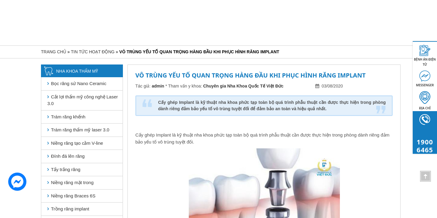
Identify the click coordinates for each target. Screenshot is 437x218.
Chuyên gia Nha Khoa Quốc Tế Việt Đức (243, 86)
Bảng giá (258, 25)
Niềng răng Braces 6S (73, 195)
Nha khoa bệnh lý (221, 25)
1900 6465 (399, 26)
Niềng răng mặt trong (72, 182)
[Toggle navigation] (46, 27)
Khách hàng (291, 25)
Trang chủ (101, 26)
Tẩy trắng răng (65, 169)
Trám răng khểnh (68, 116)
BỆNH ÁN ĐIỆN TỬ (425, 62)
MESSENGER (425, 85)
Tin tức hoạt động (329, 26)
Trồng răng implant (70, 208)
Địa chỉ (425, 108)
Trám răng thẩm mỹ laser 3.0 (80, 129)
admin (158, 86)
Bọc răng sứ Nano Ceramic (78, 83)
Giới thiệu (135, 25)
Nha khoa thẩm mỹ (174, 25)
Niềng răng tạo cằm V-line (77, 143)
